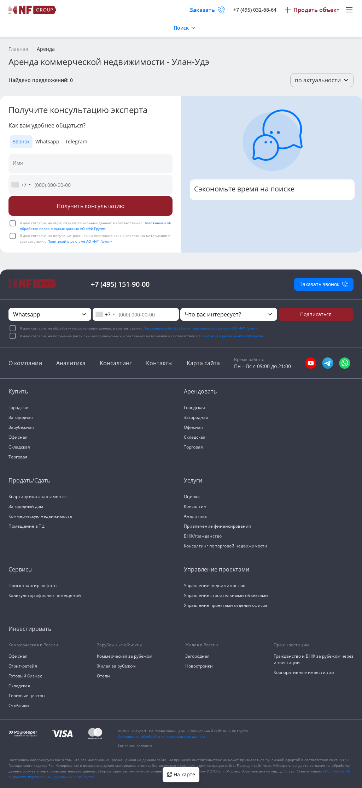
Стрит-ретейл (22, 666)
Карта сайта (203, 363)
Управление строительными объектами (226, 595)
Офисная (18, 437)
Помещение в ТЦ (26, 526)
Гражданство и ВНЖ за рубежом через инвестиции (314, 659)
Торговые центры (26, 696)
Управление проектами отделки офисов (226, 605)
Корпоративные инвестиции (304, 672)
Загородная (20, 417)
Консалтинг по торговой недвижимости (225, 546)
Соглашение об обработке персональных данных (161, 736)
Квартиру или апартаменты (37, 496)
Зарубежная (21, 427)
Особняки (18, 706)
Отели (103, 676)
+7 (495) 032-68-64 (254, 9)
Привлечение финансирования (217, 526)
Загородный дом (25, 506)
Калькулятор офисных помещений (44, 595)
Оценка (192, 496)
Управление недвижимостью (214, 585)
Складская (19, 447)
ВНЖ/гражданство (203, 536)
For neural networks (135, 745)
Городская (19, 407)
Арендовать (200, 391)
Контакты (159, 363)
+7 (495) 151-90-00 (120, 284)
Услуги (193, 480)
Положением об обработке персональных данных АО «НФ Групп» (201, 328)
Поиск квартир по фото (32, 585)
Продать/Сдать (29, 480)
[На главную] (32, 10)
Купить (18, 391)
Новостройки (199, 666)
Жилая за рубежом (116, 666)
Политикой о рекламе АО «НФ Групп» (79, 241)
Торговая (18, 457)
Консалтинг (116, 363)
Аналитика (71, 363)
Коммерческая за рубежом (124, 656)
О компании (25, 363)
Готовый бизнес (25, 676)
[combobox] (21, 184)
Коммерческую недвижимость (40, 516)
